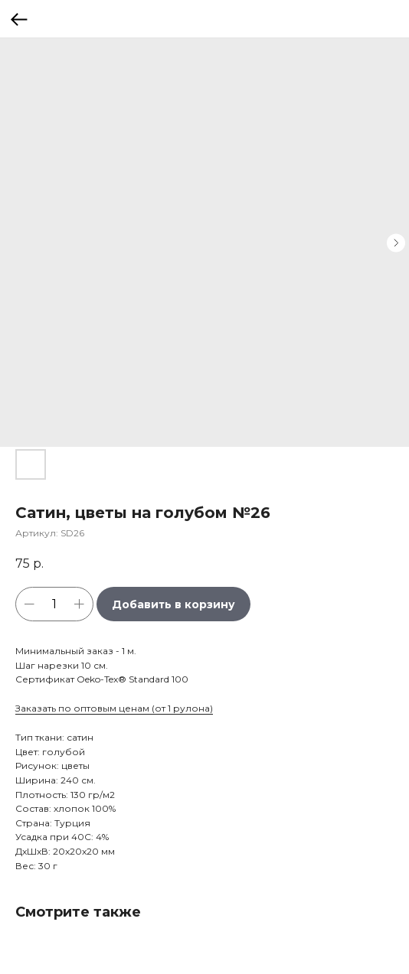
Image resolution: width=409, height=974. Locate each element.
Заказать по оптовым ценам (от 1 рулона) (114, 708)
